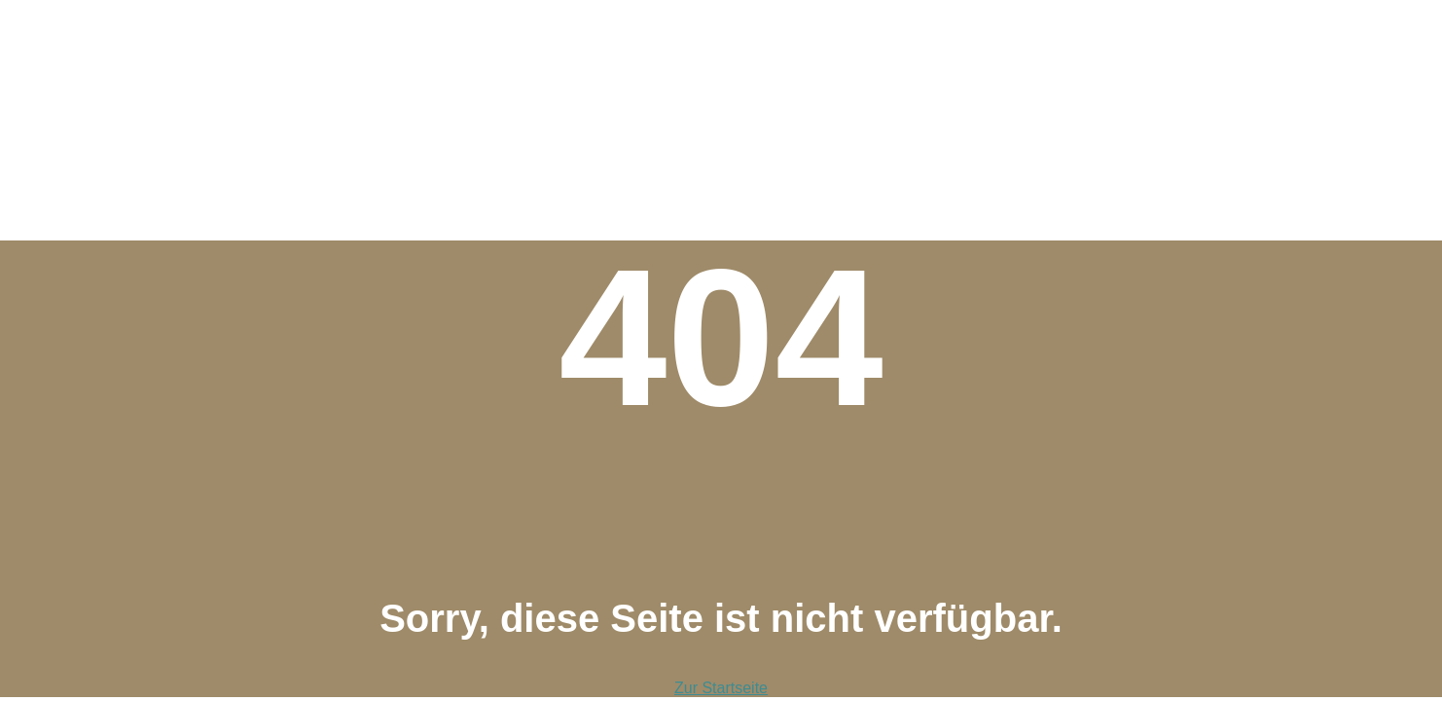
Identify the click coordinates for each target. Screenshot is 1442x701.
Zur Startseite (721, 688)
